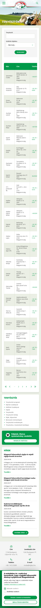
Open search (37, 3)
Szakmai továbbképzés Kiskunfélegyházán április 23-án (17, 505)
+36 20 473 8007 (35, 361)
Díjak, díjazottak (11, 417)
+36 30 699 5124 (35, 237)
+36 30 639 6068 (35, 89)
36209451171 (36, 176)
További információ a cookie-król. (15, 584)
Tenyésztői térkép (12, 415)
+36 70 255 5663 (35, 114)
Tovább (7, 472)
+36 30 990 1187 (35, 250)
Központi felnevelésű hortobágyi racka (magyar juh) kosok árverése (19, 479)
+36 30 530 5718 (35, 374)
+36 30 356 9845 (35, 225)
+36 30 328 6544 (35, 164)
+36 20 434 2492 (35, 274)
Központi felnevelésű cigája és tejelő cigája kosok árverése (18, 455)
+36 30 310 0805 (35, 335)
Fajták (8, 410)
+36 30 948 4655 (35, 262)
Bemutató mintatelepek (14, 420)
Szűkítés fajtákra (11, 41)
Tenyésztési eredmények (14, 422)
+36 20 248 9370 (35, 188)
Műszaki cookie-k (12, 588)
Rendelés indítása (20, 441)
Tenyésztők (10, 412)
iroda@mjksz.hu (30, 565)
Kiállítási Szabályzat (12, 407)
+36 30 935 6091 (35, 101)
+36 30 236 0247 (35, 201)
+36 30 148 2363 (35, 323)
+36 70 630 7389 (35, 348)
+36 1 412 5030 (11, 565)
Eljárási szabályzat (12, 405)
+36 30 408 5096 (35, 300)
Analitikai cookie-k (13, 592)
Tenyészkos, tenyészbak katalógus (17, 425)
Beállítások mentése (20, 602)
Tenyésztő (9, 32)
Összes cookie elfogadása (20, 597)
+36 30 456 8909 (35, 138)
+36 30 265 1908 (35, 151)
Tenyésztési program (13, 402)
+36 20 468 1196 (35, 312)
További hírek (19, 533)
